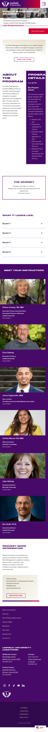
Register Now (16, 596)
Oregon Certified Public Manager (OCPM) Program (19, 23)
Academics (13, 18)
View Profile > (6, 318)
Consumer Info (24, 714)
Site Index (5, 630)
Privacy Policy (24, 717)
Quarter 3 (22, 242)
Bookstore (6, 626)
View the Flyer (24, 60)
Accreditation (24, 711)
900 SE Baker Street (9, 657)
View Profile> (6, 361)
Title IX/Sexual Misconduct (11, 618)
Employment (6, 634)
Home (5, 18)
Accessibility (24, 708)
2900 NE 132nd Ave (8, 670)
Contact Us (6, 638)
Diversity (5, 614)
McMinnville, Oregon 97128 (11, 659)
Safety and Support (9, 610)
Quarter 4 (22, 252)
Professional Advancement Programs (15, 21)
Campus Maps (7, 622)
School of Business (26, 18)
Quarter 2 (22, 233)
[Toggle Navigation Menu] (44, 4)
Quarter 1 (22, 223)
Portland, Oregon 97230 (10, 672)
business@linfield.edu (13, 588)
